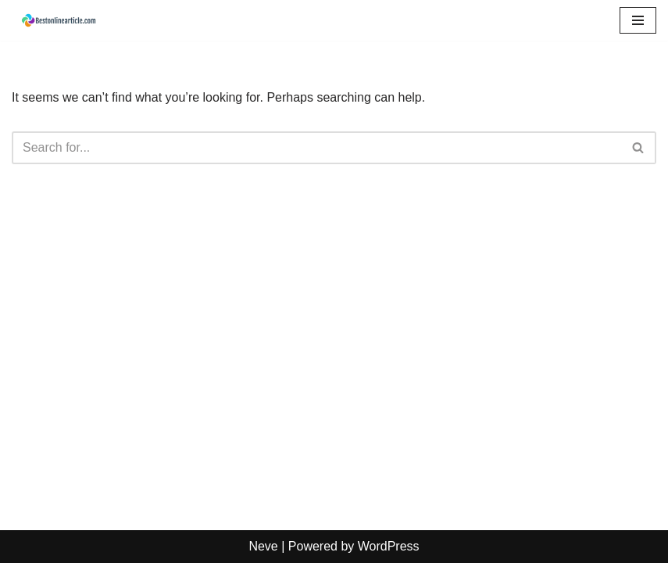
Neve (262, 546)
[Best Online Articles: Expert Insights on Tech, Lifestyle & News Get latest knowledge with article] (58, 20)
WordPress (389, 546)
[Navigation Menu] (638, 20)
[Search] (316, 147)
